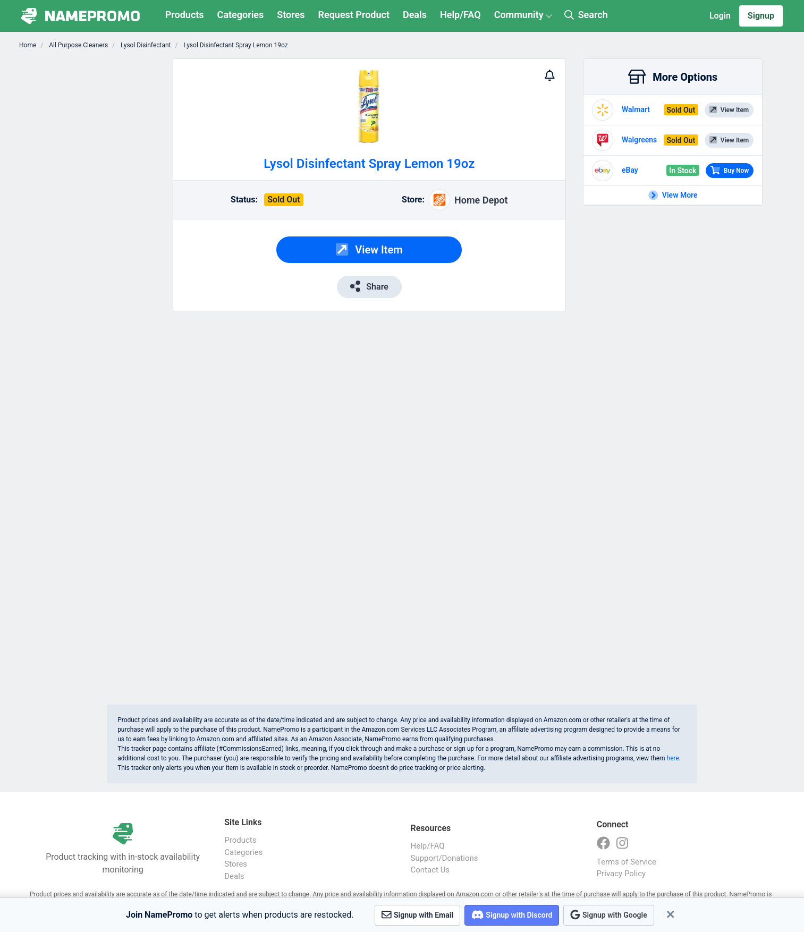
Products (184, 14)
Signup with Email (417, 915)
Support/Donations (444, 858)
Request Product (354, 14)
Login (720, 16)
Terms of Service (626, 862)
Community (519, 14)
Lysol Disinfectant (145, 45)
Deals (415, 14)
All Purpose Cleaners (77, 45)
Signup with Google (608, 915)
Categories (240, 14)
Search (586, 14)
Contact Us (430, 870)
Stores (290, 14)
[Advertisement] (98, 217)
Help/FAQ (460, 14)
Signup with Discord (511, 915)
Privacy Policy (621, 873)
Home (27, 45)
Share (369, 286)
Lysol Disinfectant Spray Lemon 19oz (235, 45)
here (673, 758)
